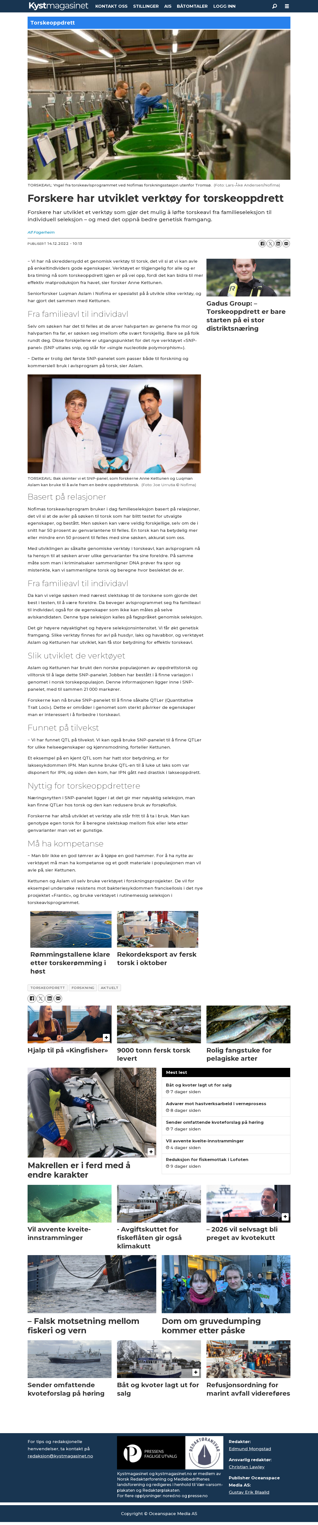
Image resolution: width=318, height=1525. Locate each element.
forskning (83, 988)
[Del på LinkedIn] (278, 243)
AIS (167, 6)
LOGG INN (224, 6)
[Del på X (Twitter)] (270, 243)
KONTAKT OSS (111, 6)
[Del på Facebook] (262, 243)
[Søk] (274, 6)
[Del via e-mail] (286, 243)
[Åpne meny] (286, 6)
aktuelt (110, 988)
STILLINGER (146, 6)
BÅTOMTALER (192, 6)
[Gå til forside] (59, 6)
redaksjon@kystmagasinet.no (60, 1455)
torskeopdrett (47, 988)
